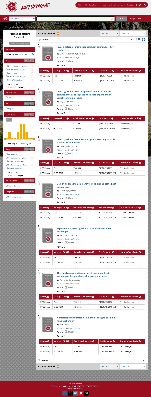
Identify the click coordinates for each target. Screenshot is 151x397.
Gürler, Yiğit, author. (15, 80)
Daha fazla (13, 84)
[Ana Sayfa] (5, 19)
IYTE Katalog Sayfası (14, 27)
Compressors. (13, 154)
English (11, 109)
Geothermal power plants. (17, 158)
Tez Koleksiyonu (36, 27)
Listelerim (106, 5)
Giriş (80, 5)
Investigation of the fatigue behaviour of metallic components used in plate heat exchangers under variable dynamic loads (84, 94)
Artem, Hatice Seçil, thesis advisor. (20, 70)
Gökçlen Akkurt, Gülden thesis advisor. (22, 76)
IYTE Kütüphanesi (14, 197)
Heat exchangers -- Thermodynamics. (22, 168)
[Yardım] (145, 4)
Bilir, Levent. (12, 73)
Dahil (26, 61)
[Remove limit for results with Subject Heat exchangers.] (32, 54)
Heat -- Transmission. (16, 161)
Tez (9, 97)
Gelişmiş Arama (135, 19)
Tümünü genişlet (16, 87)
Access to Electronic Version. (68, 328)
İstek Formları (118, 5)
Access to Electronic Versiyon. (69, 57)
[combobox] (75, 19)
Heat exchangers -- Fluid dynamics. (21, 165)
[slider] (5, 139)
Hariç (32, 61)
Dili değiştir (130, 5)
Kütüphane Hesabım (92, 5)
